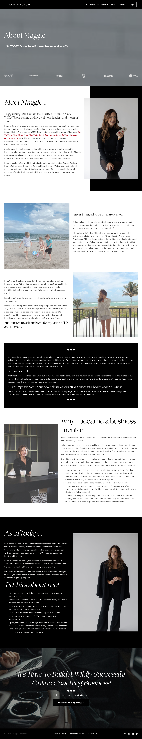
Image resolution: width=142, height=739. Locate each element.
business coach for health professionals (62, 126)
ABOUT (114, 4)
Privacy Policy (60, 733)
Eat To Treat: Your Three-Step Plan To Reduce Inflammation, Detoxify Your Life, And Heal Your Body (42, 135)
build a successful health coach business (95, 387)
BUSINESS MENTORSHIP (97, 4)
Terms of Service (76, 733)
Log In (132, 4)
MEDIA (122, 4)
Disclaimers (92, 733)
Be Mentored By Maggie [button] (71, 702)
